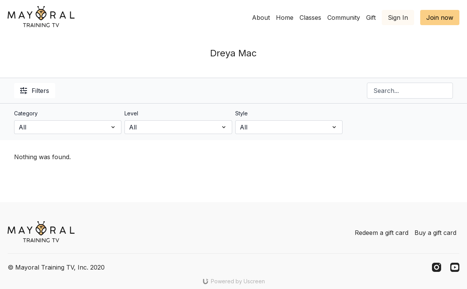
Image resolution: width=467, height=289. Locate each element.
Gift (371, 17)
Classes (310, 17)
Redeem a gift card (381, 232)
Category (26, 113)
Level (131, 113)
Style (241, 113)
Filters (34, 90)
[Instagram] (436, 267)
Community (343, 17)
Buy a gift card (435, 232)
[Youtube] (454, 267)
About (261, 17)
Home (284, 17)
